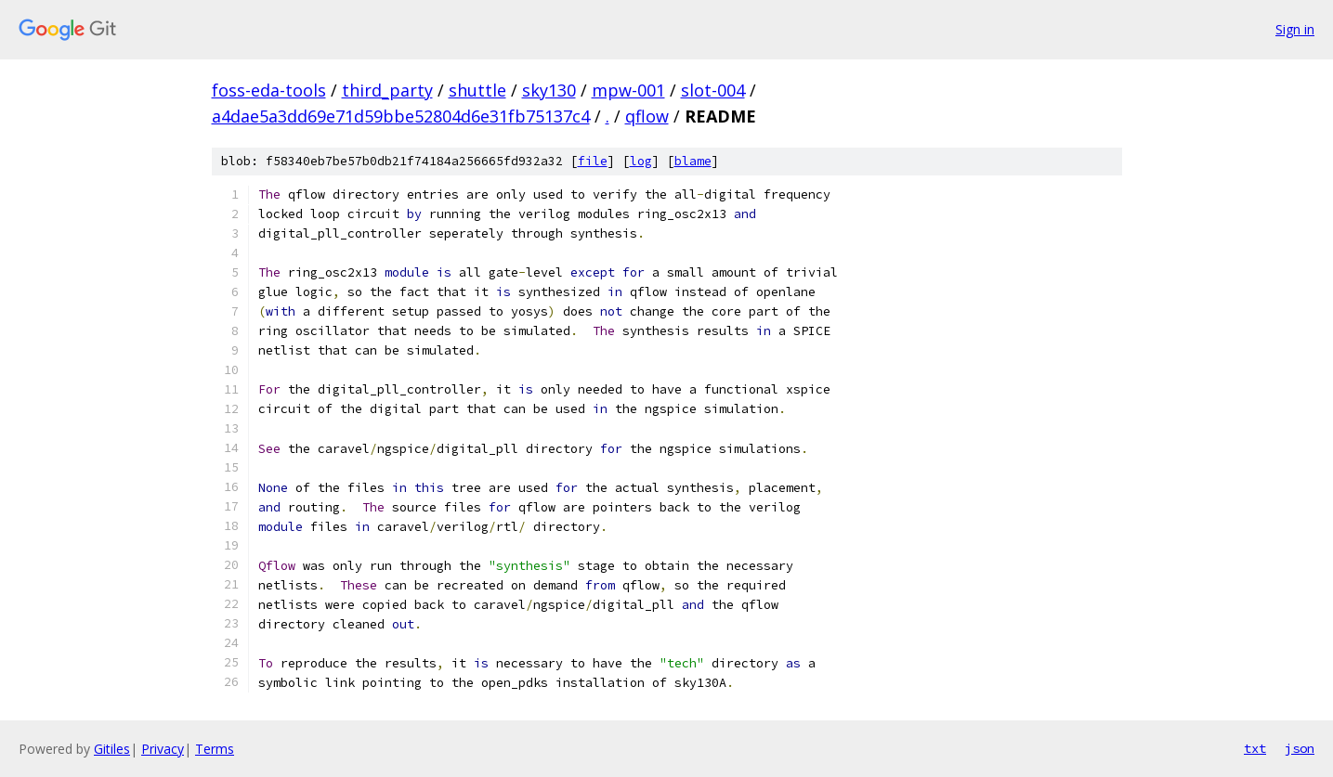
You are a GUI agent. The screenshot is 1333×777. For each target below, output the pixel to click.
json (1299, 748)
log (641, 161)
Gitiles (112, 749)
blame (693, 161)
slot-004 (713, 90)
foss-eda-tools (269, 90)
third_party (387, 90)
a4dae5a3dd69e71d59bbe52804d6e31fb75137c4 (401, 116)
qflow (647, 116)
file (593, 161)
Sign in (1294, 29)
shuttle (477, 90)
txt (1255, 748)
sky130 (549, 90)
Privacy (162, 749)
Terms (214, 749)
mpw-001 (628, 90)
